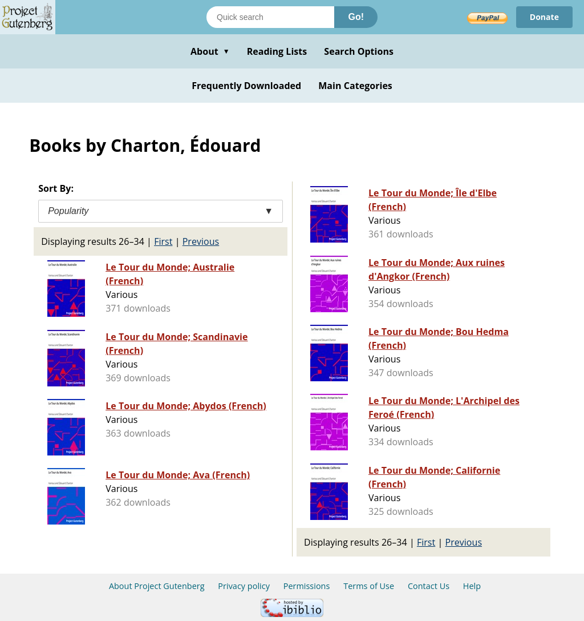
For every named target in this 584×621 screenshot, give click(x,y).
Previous (201, 241)
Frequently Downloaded (246, 85)
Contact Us (428, 585)
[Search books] (270, 17)
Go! (356, 17)
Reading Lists (277, 51)
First (163, 241)
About (210, 51)
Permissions (306, 585)
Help (472, 585)
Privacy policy (244, 585)
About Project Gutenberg (157, 585)
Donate (544, 16)
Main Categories (355, 85)
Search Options (359, 51)
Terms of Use (368, 585)
